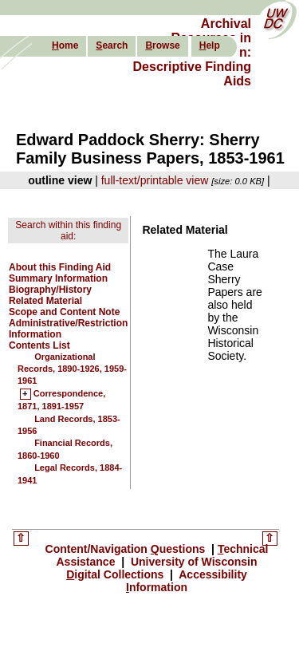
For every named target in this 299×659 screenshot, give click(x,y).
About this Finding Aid (60, 267)
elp (209, 45)
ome (65, 45)
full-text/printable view (155, 180)
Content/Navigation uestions (127, 549)
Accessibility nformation (186, 581)
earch (112, 45)
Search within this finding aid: (68, 230)
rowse (162, 45)
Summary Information (58, 278)
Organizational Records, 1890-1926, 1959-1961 (72, 369)
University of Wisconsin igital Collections (161, 568)
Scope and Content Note (64, 312)
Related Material (45, 300)
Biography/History (50, 289)
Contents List (39, 345)
